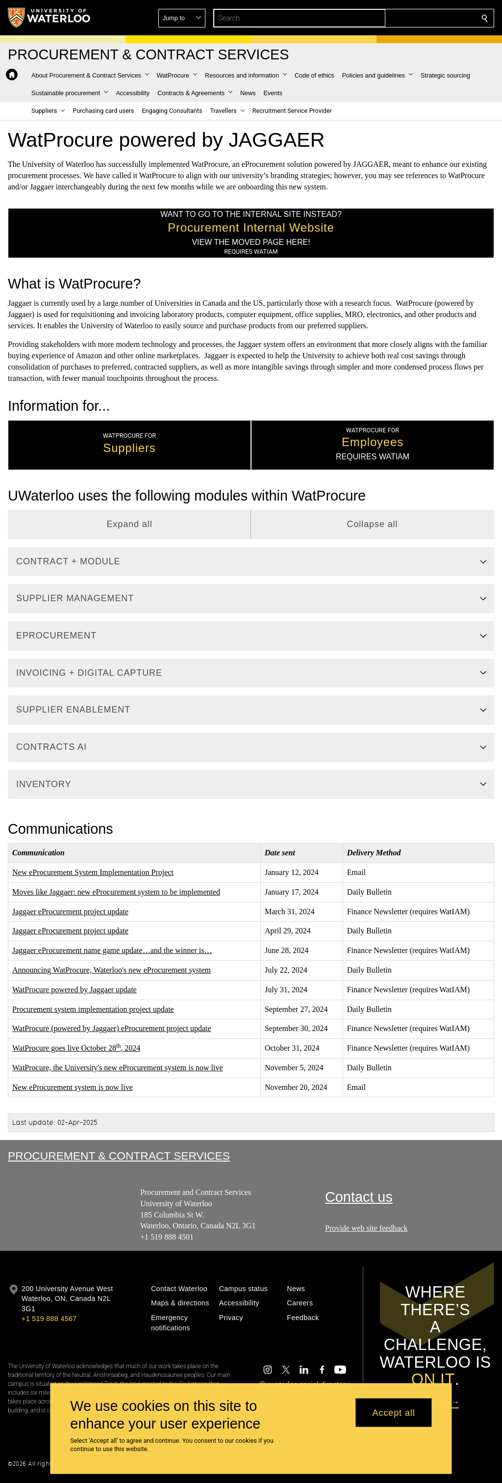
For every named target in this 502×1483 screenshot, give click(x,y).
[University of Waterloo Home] (49, 17)
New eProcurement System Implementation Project (93, 872)
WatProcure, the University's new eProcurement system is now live (117, 1067)
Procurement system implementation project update (93, 1009)
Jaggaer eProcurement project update (70, 911)
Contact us (359, 1197)
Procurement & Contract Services (119, 1155)
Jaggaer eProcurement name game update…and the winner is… (112, 950)
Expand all (129, 524)
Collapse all (372, 524)
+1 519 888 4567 (49, 1319)
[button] (414, 18)
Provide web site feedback (366, 1228)
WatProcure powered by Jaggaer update (74, 989)
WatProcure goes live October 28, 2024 (76, 1048)
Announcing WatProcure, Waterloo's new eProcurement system (111, 970)
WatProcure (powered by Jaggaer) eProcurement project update (111, 1028)
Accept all (394, 1412)
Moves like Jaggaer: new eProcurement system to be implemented (116, 892)
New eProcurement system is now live (72, 1087)
